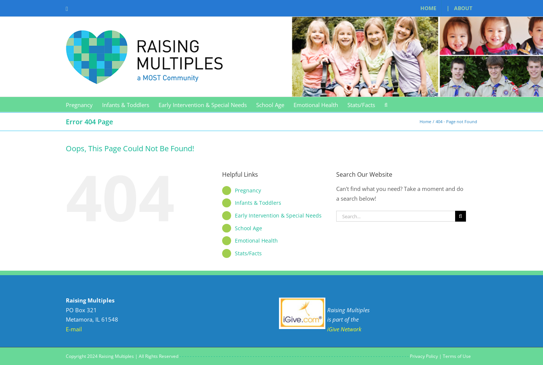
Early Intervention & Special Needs (278, 215)
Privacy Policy (424, 356)
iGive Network (344, 329)
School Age (248, 228)
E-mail (74, 329)
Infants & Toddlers (258, 202)
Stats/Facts (248, 253)
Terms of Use (457, 356)
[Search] (460, 216)
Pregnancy (248, 190)
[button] (385, 104)
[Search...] (395, 216)
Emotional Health (256, 240)
